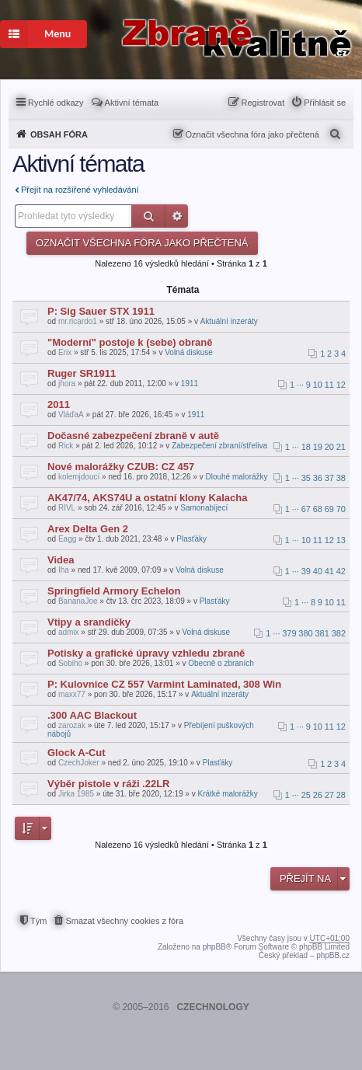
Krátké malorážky (227, 793)
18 (306, 446)
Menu (35, 34)
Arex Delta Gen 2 (87, 529)
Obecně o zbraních (221, 663)
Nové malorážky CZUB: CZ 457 (120, 466)
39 (306, 571)
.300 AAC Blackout (92, 715)
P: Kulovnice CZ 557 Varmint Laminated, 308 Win (164, 684)
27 (329, 795)
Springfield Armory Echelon (113, 591)
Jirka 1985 (76, 793)
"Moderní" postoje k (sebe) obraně (129, 342)
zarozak (71, 725)
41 (329, 571)
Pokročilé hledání (177, 216)
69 (329, 509)
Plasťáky (191, 539)
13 (341, 540)
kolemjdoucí (78, 476)
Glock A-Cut (76, 752)
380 (305, 633)
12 (341, 384)
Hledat (148, 216)
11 (329, 384)
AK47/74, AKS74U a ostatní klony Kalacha (147, 498)
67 (306, 509)
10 (317, 384)
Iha (63, 570)
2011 (58, 404)
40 (317, 571)
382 (339, 633)
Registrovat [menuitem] (263, 102)
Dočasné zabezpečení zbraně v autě (133, 435)
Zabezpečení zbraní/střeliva (219, 445)
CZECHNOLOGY (212, 1007)
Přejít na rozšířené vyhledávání (80, 189)
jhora (66, 383)
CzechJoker (78, 762)
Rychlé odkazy (56, 102)
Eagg (67, 539)
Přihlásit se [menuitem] (325, 102)
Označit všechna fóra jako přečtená (252, 134)
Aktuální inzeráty (229, 321)
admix (68, 632)
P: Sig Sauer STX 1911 (101, 311)
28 (341, 795)
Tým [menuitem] (38, 920)
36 (317, 478)
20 (329, 446)
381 (322, 633)
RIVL (66, 508)
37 (329, 478)
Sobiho (70, 663)
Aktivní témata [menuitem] (132, 102)
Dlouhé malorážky (236, 476)
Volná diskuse (189, 352)
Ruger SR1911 (81, 373)
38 (341, 478)
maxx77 (71, 694)
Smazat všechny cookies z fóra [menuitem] (124, 920)
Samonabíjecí (204, 508)
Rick (65, 445)
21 (341, 446)
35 (306, 478)
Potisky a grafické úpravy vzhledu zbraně (146, 653)
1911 (189, 383)
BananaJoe (78, 601)
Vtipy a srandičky (89, 622)
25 (306, 795)
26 (317, 795)
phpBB (214, 947)
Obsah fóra (59, 134)
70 (341, 509)
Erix (64, 352)
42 (341, 571)
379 (289, 633)
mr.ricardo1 (77, 321)
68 (317, 509)
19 (317, 446)
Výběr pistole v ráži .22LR (108, 783)
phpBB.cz (333, 955)
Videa (60, 560)
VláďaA (71, 414)
